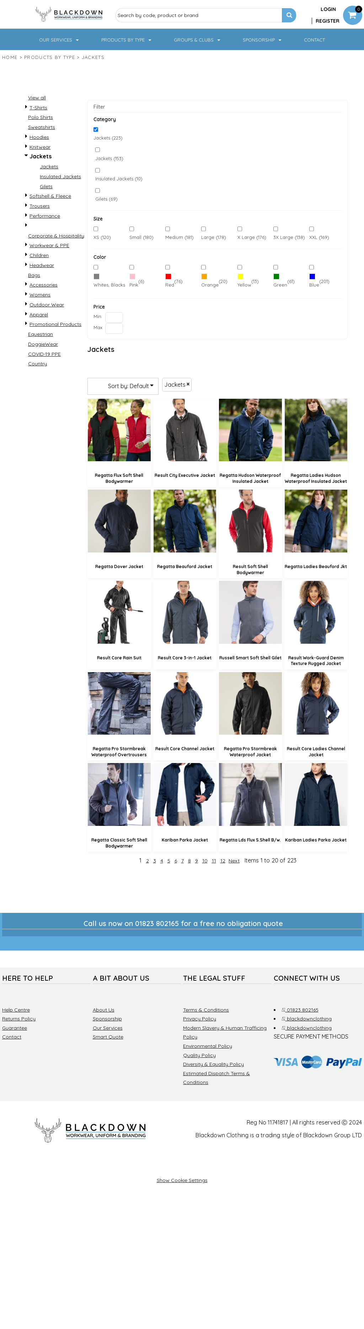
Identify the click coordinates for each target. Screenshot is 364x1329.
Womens (40, 295)
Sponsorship (107, 1018)
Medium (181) (179, 237)
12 (222, 860)
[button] (59, 39)
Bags (34, 275)
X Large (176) (251, 237)
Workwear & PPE (49, 245)
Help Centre (16, 1010)
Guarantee (14, 1028)
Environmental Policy (207, 1046)
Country (37, 363)
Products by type (49, 57)
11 (214, 860)
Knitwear (40, 147)
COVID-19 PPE (44, 354)
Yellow (244, 285)
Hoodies (39, 137)
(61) (284, 282)
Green (280, 285)
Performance (45, 216)
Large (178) (213, 237)
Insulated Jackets (60, 176)
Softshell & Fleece (50, 196)
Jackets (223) (108, 138)
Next (234, 860)
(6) (136, 282)
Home (9, 57)
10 (205, 860)
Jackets (49, 166)
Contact (11, 1037)
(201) (319, 282)
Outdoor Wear (47, 304)
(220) (109, 282)
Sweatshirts (41, 127)
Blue (314, 285)
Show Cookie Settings (182, 1180)
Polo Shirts (40, 117)
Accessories (44, 285)
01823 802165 (300, 1010)
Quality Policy (199, 1055)
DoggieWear (43, 344)
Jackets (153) (109, 158)
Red (169, 285)
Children (39, 255)
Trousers (40, 206)
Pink (133, 285)
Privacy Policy (199, 1018)
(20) (214, 282)
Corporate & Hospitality (56, 236)
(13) (248, 282)
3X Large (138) (289, 237)
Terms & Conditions (206, 1010)
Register (327, 21)
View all (37, 97)
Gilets (46, 186)
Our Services (108, 1028)
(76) (174, 282)
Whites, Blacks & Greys (118, 285)
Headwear (42, 265)
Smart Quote (108, 1037)
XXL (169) (319, 237)
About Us (103, 1010)
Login (328, 9)
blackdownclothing (307, 1018)
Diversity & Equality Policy (213, 1064)
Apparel (39, 314)
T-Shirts (38, 107)
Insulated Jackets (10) (119, 178)
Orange (210, 285)
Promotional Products (55, 324)
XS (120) (102, 237)
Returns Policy (19, 1018)
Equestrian (40, 334)
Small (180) (141, 237)
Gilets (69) (106, 199)
